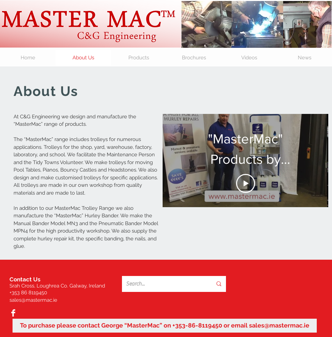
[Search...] (162, 284)
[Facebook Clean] (13, 313)
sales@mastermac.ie (33, 300)
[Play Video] (245, 183)
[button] (138, 57)
